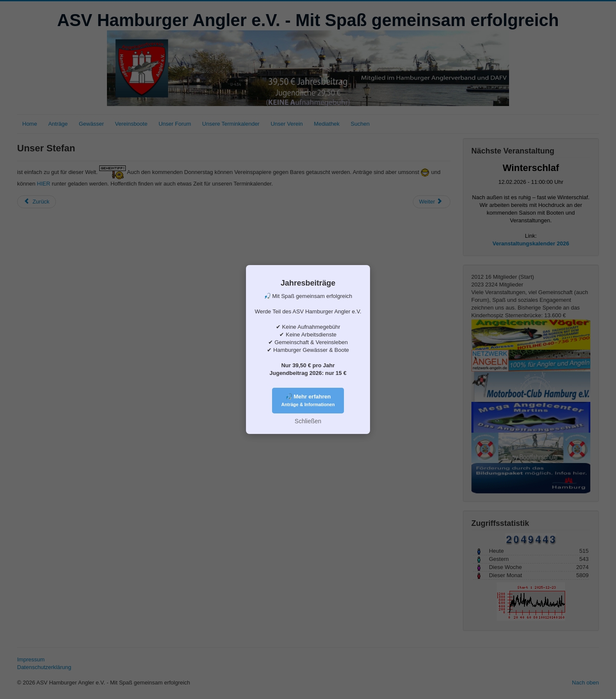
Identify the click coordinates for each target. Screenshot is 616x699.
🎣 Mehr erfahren (308, 400)
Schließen (308, 421)
